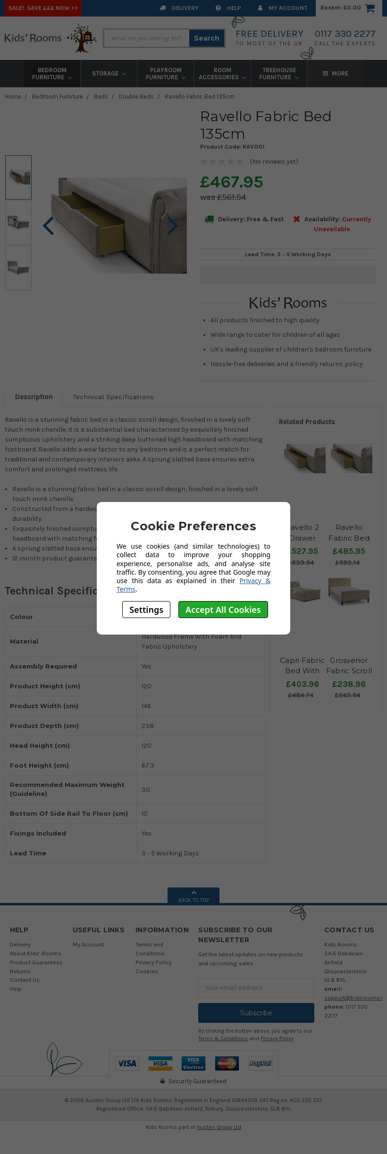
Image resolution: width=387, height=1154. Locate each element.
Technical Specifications (113, 397)
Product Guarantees (36, 962)
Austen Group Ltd (219, 1127)
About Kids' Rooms (35, 953)
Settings (146, 609)
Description (34, 397)
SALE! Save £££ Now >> (43, 7)
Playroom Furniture (165, 74)
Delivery (179, 7)
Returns (20, 971)
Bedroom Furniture (52, 74)
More (335, 73)
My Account (282, 7)
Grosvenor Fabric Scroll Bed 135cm (349, 671)
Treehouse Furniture (279, 74)
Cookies (146, 971)
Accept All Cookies (223, 609)
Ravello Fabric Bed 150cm (349, 538)
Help (228, 7)
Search (206, 38)
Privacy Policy (153, 962)
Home (13, 96)
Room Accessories (222, 74)
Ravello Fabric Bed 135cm (200, 96)
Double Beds (136, 96)
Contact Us (25, 979)
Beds (101, 96)
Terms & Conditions (223, 1039)
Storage (109, 73)
